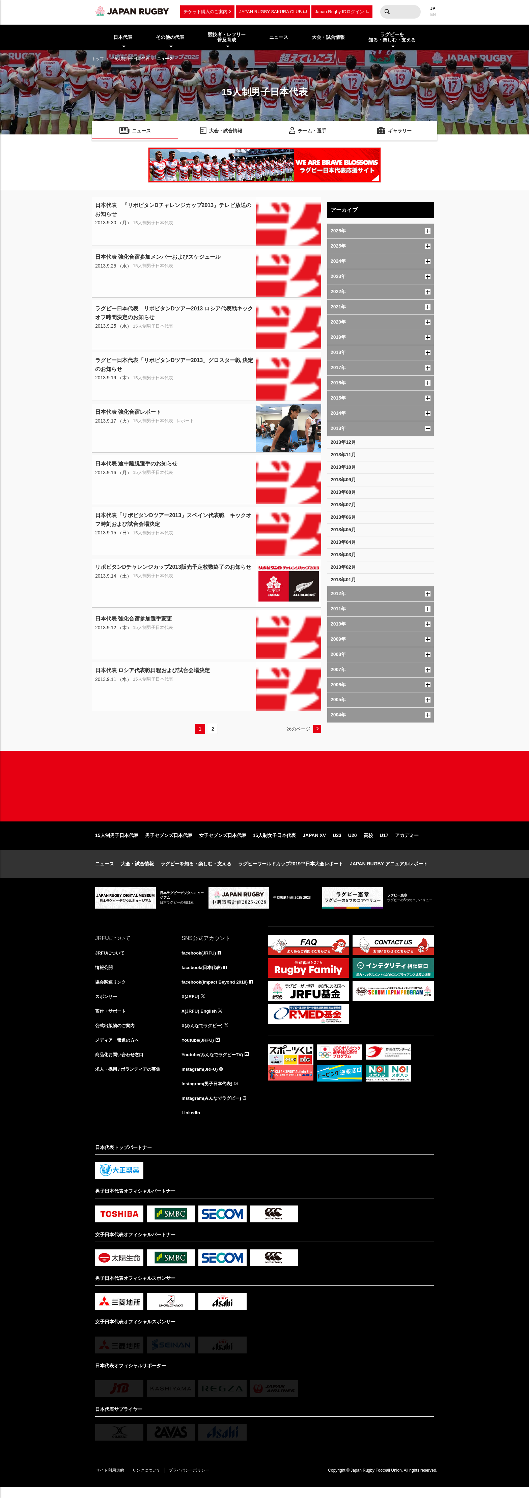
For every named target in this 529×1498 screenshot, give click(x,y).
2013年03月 (343, 554)
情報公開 (104, 974)
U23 (337, 842)
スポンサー (107, 1004)
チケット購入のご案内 (205, 11)
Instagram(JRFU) (201, 1079)
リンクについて (150, 1481)
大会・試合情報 (137, 870)
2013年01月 (343, 579)
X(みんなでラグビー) (204, 1034)
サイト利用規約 (111, 1481)
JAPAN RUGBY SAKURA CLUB (270, 11)
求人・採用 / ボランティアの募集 (130, 1079)
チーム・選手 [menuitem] (312, 131)
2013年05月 (343, 529)
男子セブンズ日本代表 (168, 842)
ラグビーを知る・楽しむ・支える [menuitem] (392, 37)
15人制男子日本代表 (131, 58)
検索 (387, 12)
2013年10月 (343, 467)
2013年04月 (343, 542)
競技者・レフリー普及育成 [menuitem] (227, 37)
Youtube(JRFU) (199, 1049)
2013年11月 (343, 454)
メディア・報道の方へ (118, 1049)
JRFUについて (111, 960)
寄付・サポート (111, 1019)
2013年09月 (343, 479)
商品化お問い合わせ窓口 (121, 1064)
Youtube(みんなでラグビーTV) (214, 1064)
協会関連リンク (111, 989)
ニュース (104, 870)
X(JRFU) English (200, 1019)
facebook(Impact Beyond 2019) (216, 989)
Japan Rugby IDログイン (339, 11)
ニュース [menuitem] (278, 37)
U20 (352, 842)
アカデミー (407, 842)
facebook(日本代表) (203, 974)
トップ (98, 58)
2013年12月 (343, 442)
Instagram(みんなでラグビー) (213, 1108)
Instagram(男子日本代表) (208, 1093)
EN (433, 14)
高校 (368, 842)
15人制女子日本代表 (274, 842)
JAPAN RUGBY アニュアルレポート (389, 870)
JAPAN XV (314, 842)
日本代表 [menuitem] (122, 37)
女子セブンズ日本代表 (222, 842)
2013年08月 (343, 492)
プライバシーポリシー (194, 1481)
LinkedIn (191, 1123)
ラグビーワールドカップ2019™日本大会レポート (290, 870)
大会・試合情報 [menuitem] (328, 37)
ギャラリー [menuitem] (399, 131)
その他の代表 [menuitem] (170, 37)
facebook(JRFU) (200, 960)
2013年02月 (343, 567)
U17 (384, 842)
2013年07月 (343, 504)
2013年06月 (343, 517)
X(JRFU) (191, 1004)
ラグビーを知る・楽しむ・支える (196, 870)
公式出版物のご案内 (116, 1034)
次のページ (298, 729)
